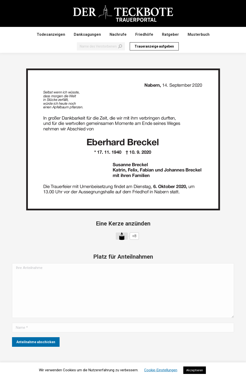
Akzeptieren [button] (194, 370)
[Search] (101, 46)
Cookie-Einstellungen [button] (160, 370)
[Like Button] (122, 236)
